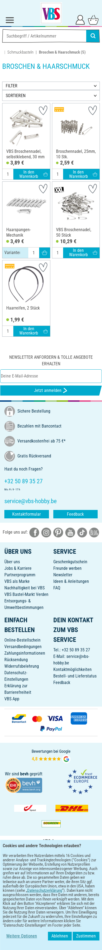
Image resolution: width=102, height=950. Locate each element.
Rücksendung (16, 659)
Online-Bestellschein (22, 640)
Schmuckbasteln (20, 52)
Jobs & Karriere (18, 568)
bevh (24, 773)
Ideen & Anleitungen (71, 581)
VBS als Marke (17, 581)
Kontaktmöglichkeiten (72, 669)
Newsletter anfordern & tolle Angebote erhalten (51, 360)
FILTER (11, 85)
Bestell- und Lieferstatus (75, 676)
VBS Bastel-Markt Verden (26, 594)
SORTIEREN (16, 95)
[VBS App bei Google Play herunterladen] (33, 866)
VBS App (11, 698)
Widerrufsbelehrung (21, 666)
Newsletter (62, 574)
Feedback (75, 514)
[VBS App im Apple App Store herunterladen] (70, 866)
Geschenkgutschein (70, 561)
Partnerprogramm (19, 574)
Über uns (12, 561)
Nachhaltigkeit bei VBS (24, 587)
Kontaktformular (26, 514)
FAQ (56, 587)
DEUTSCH (50, 883)
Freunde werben (67, 568)
